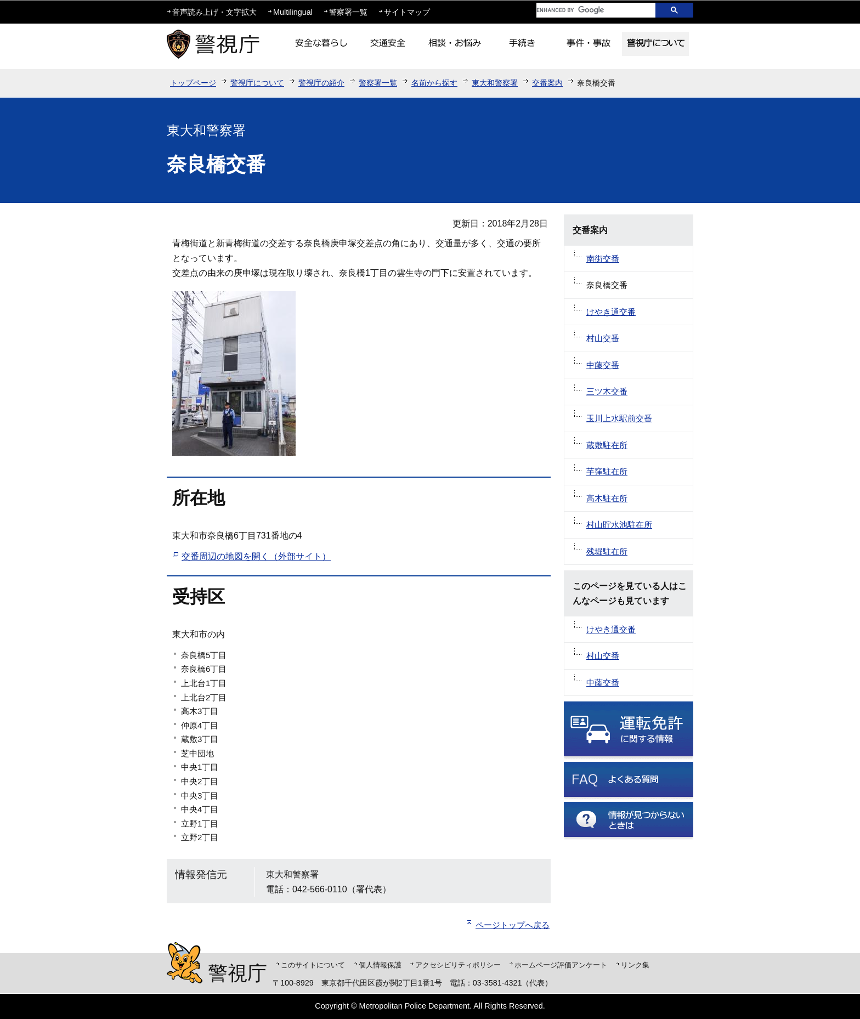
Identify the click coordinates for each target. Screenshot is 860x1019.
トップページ (193, 82)
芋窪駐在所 (606, 471)
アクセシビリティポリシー (458, 965)
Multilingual (293, 12)
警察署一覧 (348, 12)
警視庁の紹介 (321, 82)
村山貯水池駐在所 (619, 524)
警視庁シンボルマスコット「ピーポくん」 (184, 962)
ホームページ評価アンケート (560, 965)
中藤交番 (602, 365)
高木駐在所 (606, 498)
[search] (587, 10)
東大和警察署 (495, 82)
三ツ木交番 (606, 391)
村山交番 (602, 338)
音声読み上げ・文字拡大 (214, 12)
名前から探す (434, 82)
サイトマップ (407, 12)
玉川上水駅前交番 (619, 418)
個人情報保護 (380, 965)
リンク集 (635, 965)
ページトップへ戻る (513, 925)
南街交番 (602, 258)
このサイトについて (313, 965)
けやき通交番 (611, 311)
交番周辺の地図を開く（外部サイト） (256, 556)
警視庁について (257, 82)
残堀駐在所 (606, 551)
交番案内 (547, 82)
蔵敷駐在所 (606, 445)
